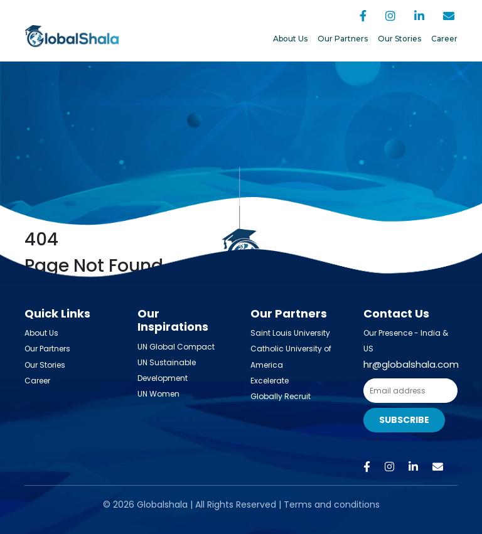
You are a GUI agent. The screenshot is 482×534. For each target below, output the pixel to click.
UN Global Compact (176, 346)
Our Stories (399, 38)
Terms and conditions (332, 504)
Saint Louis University (290, 333)
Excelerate (269, 380)
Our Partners (343, 38)
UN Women (158, 393)
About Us (290, 38)
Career (444, 38)
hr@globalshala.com (411, 364)
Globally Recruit (280, 396)
